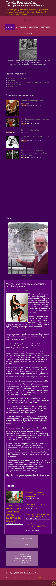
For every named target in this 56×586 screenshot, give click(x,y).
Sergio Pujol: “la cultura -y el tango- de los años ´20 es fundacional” (36, 526)
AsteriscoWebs (38, 578)
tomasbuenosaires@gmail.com (22, 542)
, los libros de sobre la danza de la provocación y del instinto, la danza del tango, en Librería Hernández (27, 11)
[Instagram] (30, 20)
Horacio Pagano (28, 275)
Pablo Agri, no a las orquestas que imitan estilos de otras (37, 515)
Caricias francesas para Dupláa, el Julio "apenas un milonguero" (36, 494)
